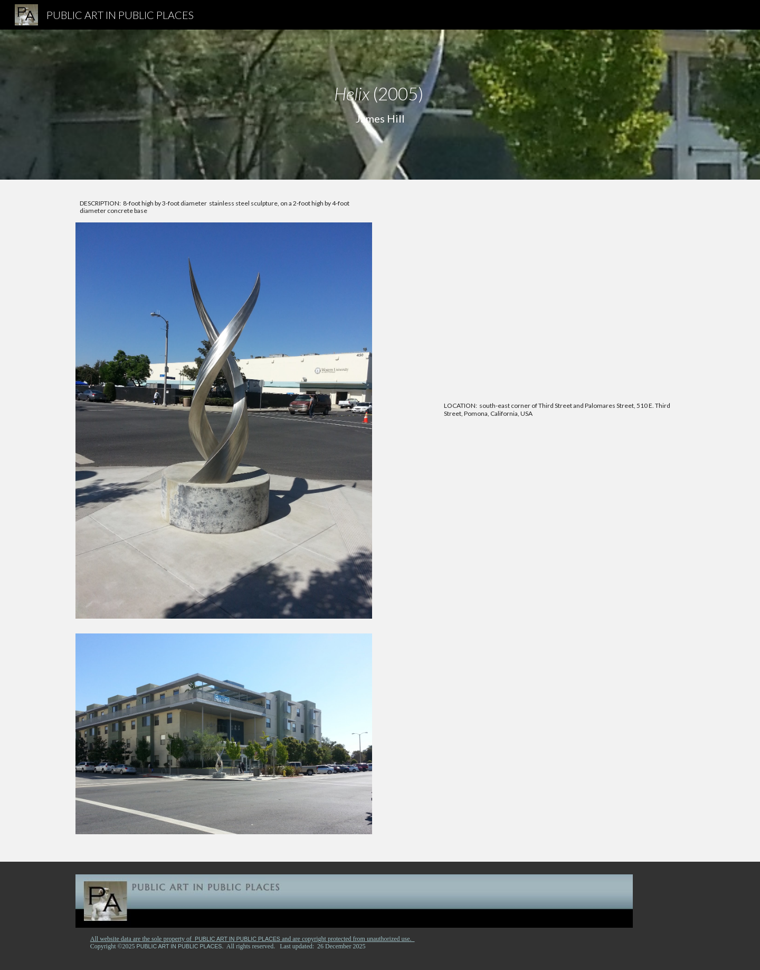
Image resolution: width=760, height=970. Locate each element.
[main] (380, 104)
